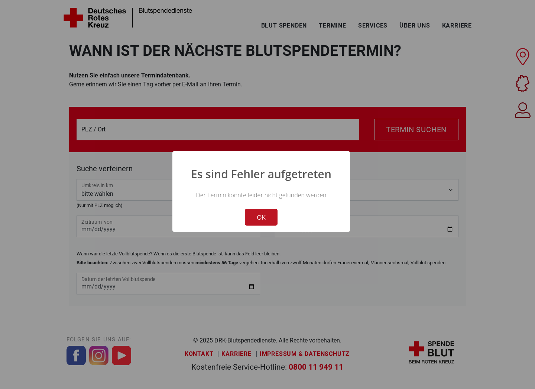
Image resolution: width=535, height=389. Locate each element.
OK (261, 217)
